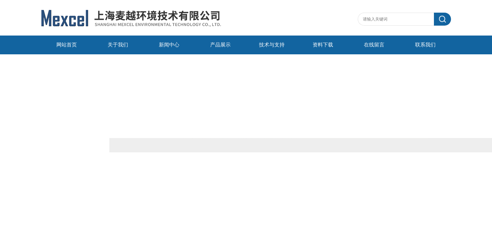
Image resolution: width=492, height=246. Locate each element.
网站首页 (66, 44)
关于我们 (118, 44)
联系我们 (425, 44)
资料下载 (323, 44)
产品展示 (220, 44)
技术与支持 (272, 44)
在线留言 (374, 44)
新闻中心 (169, 44)
